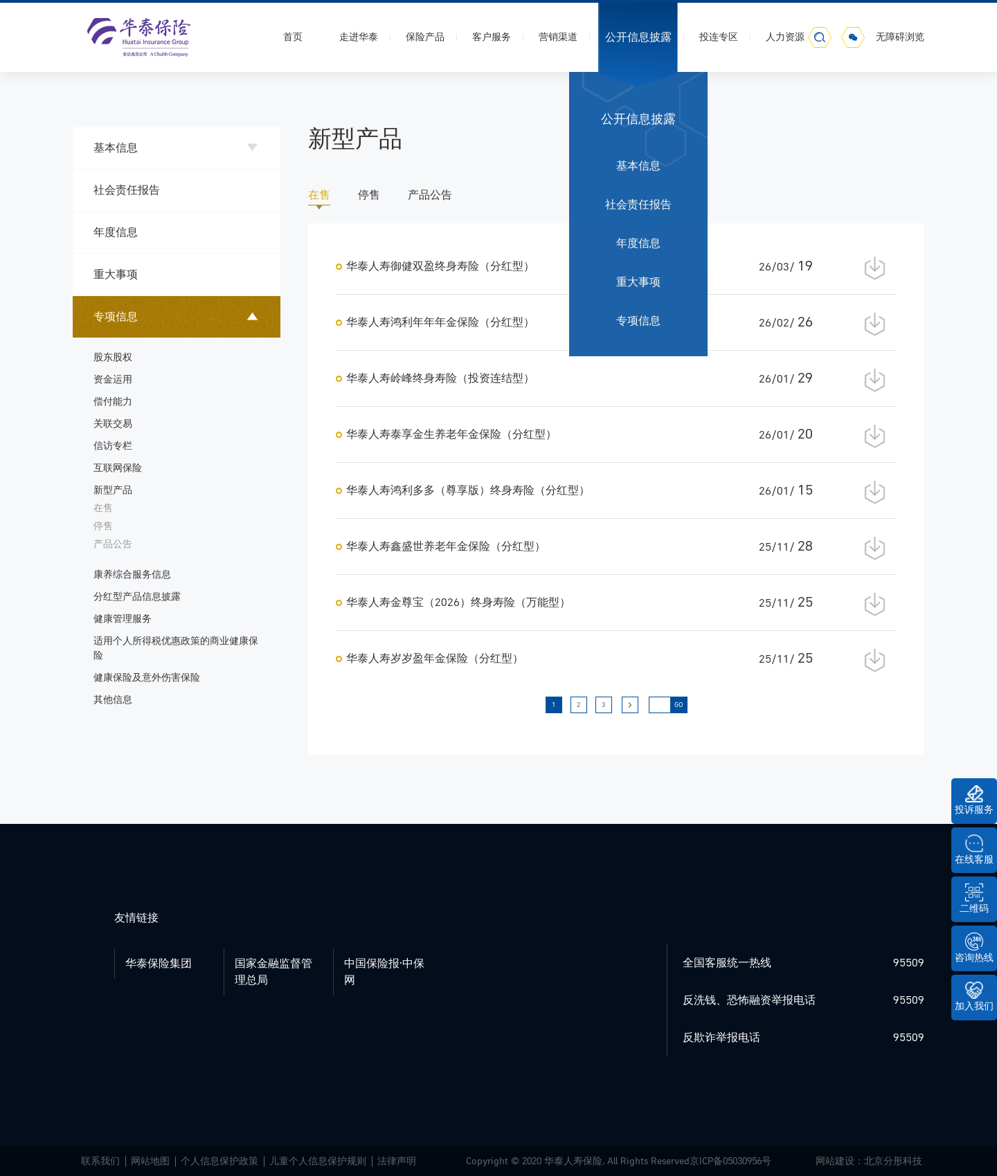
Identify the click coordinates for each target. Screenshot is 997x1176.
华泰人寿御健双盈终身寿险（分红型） (440, 266)
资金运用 (112, 379)
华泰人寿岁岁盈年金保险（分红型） (434, 658)
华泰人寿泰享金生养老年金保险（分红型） (451, 434)
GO (678, 705)
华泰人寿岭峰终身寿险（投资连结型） (440, 378)
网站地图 (150, 1161)
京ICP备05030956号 (730, 1161)
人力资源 (785, 37)
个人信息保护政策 (219, 1161)
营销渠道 (558, 37)
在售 (103, 508)
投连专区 (718, 37)
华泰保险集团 (158, 963)
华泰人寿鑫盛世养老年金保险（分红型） (446, 546)
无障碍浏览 (900, 37)
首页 (293, 37)
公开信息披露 (638, 37)
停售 (103, 526)
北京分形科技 (893, 1161)
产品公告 (112, 544)
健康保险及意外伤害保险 (146, 677)
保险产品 (425, 37)
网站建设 (835, 1161)
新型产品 (112, 490)
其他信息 (112, 699)
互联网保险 (117, 468)
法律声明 (396, 1161)
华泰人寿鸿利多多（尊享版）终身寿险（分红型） (468, 490)
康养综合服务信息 (132, 574)
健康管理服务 (122, 618)
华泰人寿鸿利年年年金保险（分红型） (440, 322)
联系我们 (100, 1161)
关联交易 (112, 423)
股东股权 (112, 357)
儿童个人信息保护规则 (317, 1161)
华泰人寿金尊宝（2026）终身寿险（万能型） (458, 602)
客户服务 (491, 37)
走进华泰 (358, 37)
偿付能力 (112, 401)
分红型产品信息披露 (137, 596)
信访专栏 (112, 445)
